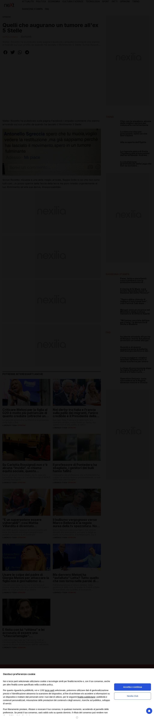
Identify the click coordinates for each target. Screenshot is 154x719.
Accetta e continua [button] (132, 687)
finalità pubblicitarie (86, 697)
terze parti (49, 690)
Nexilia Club (132, 696)
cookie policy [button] (46, 684)
